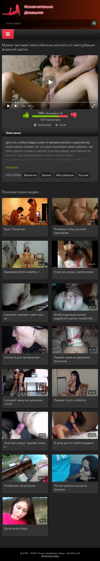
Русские (83, 175)
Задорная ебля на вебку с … (23, 272)
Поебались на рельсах (20, 485)
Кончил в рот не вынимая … (23, 357)
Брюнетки (30, 175)
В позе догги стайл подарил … (74, 444)
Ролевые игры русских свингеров (70, 230)
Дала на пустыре (15, 528)
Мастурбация (65, 175)
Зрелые (46, 175)
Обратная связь (50, 555)
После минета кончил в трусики (70, 487)
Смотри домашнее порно (31, 9)
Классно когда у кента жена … (73, 273)
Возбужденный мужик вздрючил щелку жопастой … (75, 316)
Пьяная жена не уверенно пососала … (72, 359)
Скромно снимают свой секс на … (24, 316)
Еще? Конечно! (14, 229)
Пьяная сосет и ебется (70, 400)
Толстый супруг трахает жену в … (25, 444)
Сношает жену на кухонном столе (23, 401)
